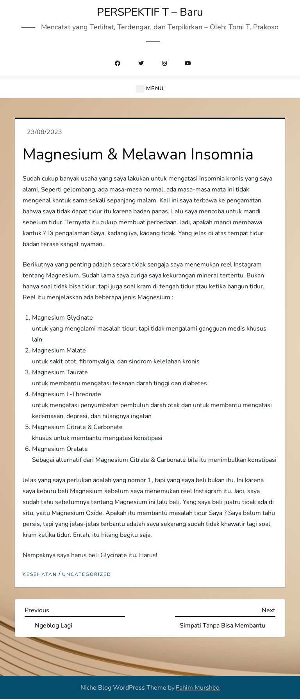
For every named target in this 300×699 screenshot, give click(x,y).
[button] (150, 88)
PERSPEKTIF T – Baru (150, 12)
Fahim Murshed (198, 687)
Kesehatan (40, 574)
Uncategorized (86, 574)
